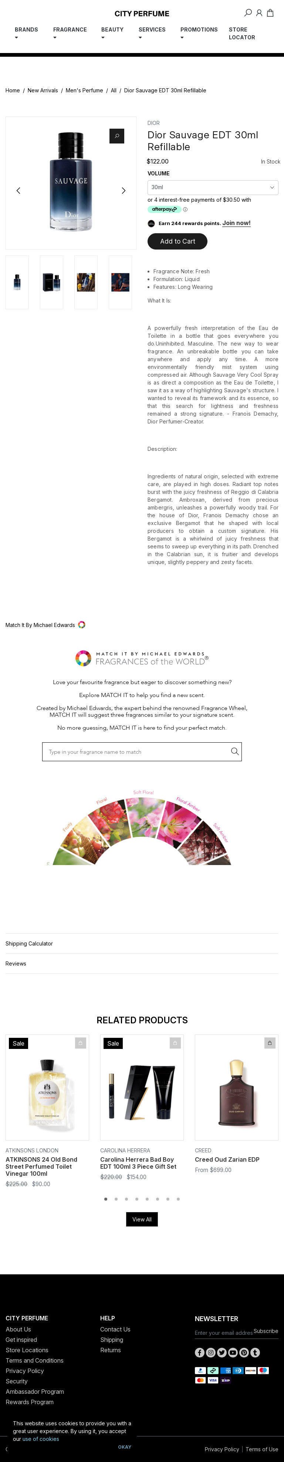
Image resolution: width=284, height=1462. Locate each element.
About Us (18, 1329)
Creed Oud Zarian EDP (227, 1159)
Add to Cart (177, 241)
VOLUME (159, 173)
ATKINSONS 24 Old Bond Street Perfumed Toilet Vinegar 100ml (41, 1166)
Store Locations (27, 1350)
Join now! (236, 223)
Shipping (111, 1339)
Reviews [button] (16, 963)
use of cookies (41, 1439)
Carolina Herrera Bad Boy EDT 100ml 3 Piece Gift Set (138, 1163)
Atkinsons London (32, 1150)
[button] (142, 625)
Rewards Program (30, 1402)
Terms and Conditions (35, 1360)
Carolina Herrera (125, 1150)
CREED (203, 1150)
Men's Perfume (84, 90)
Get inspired (21, 1339)
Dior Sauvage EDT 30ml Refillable (165, 90)
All (113, 90)
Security (17, 1381)
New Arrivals (43, 90)
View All (142, 1219)
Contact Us (115, 1329)
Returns (110, 1350)
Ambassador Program (35, 1391)
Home (13, 90)
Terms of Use (262, 1449)
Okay (124, 1447)
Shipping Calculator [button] (29, 943)
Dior (154, 123)
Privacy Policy (25, 1370)
